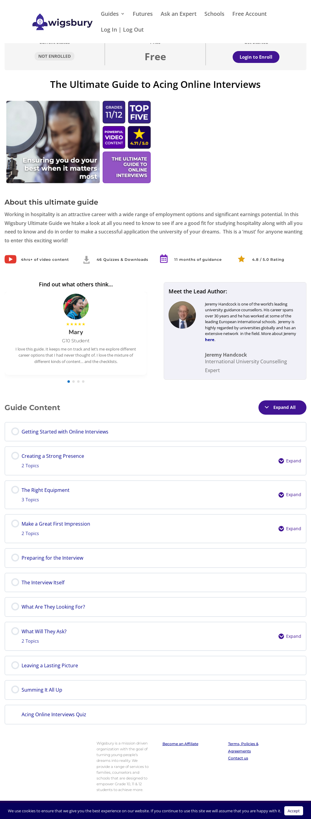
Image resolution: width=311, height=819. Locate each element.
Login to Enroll (256, 57)
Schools (214, 14)
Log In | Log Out (122, 30)
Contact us (238, 758)
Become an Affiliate (180, 743)
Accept (294, 811)
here (209, 339)
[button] (68, 381)
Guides (110, 14)
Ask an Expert (179, 14)
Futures (143, 14)
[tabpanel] (155, 231)
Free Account (249, 14)
